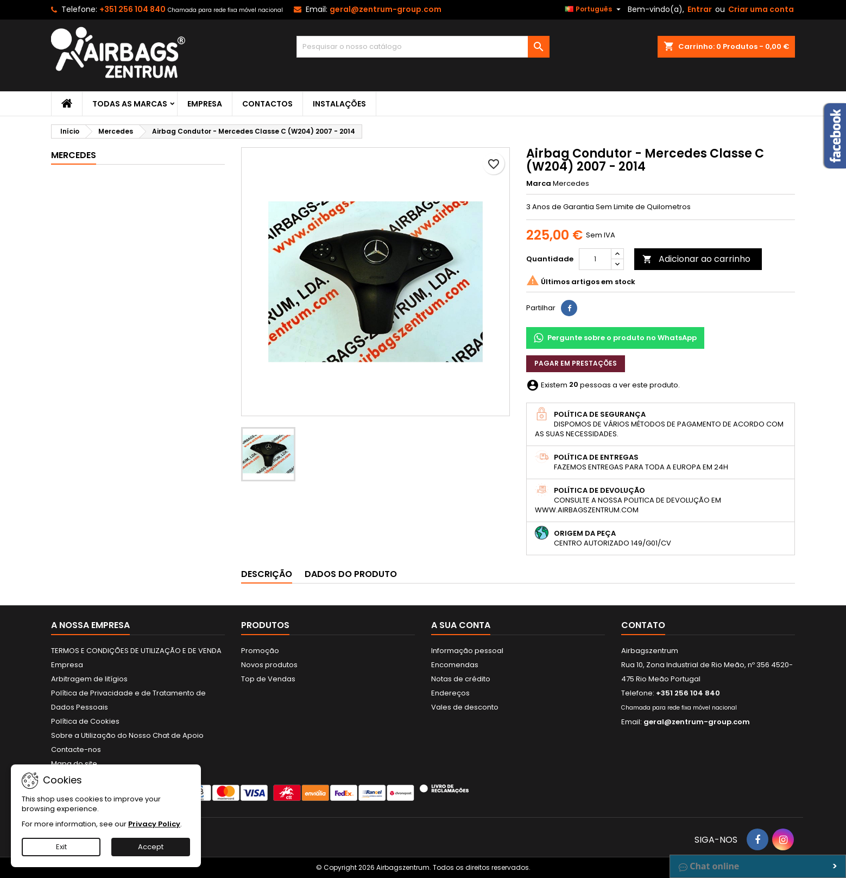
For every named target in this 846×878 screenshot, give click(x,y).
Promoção (260, 650)
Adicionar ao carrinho (696, 259)
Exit (61, 847)
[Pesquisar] (423, 47)
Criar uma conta (761, 9)
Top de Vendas (268, 679)
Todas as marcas (129, 103)
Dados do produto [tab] (351, 574)
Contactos (267, 103)
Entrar (699, 9)
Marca (538, 184)
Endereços (450, 693)
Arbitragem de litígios (89, 679)
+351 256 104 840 (132, 9)
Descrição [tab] (266, 574)
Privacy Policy (154, 824)
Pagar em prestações (575, 363)
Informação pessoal (467, 650)
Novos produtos (269, 665)
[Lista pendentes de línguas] (594, 9)
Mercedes (73, 155)
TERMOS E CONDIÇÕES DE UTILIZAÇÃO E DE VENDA (136, 650)
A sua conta (460, 625)
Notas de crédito (460, 679)
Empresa (204, 103)
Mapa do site (74, 763)
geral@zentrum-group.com (385, 9)
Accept (150, 847)
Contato (643, 625)
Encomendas (454, 665)
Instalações (339, 103)
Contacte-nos (76, 749)
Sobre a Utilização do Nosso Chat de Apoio (127, 735)
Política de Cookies (85, 721)
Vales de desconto (464, 707)
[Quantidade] (595, 259)
